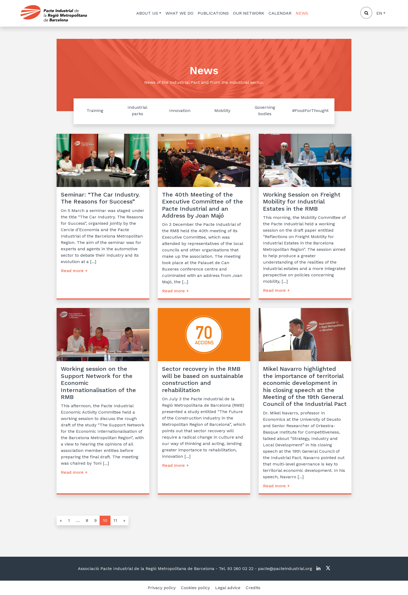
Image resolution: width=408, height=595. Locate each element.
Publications (213, 13)
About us (147, 13)
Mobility (222, 110)
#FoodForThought (310, 110)
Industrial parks (137, 110)
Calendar (280, 13)
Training (95, 110)
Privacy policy (162, 587)
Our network (248, 13)
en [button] (379, 13)
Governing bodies (265, 110)
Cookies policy (195, 587)
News (302, 13)
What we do (179, 13)
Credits (253, 587)
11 (115, 520)
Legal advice (227, 587)
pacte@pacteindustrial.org (284, 568)
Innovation (179, 110)
